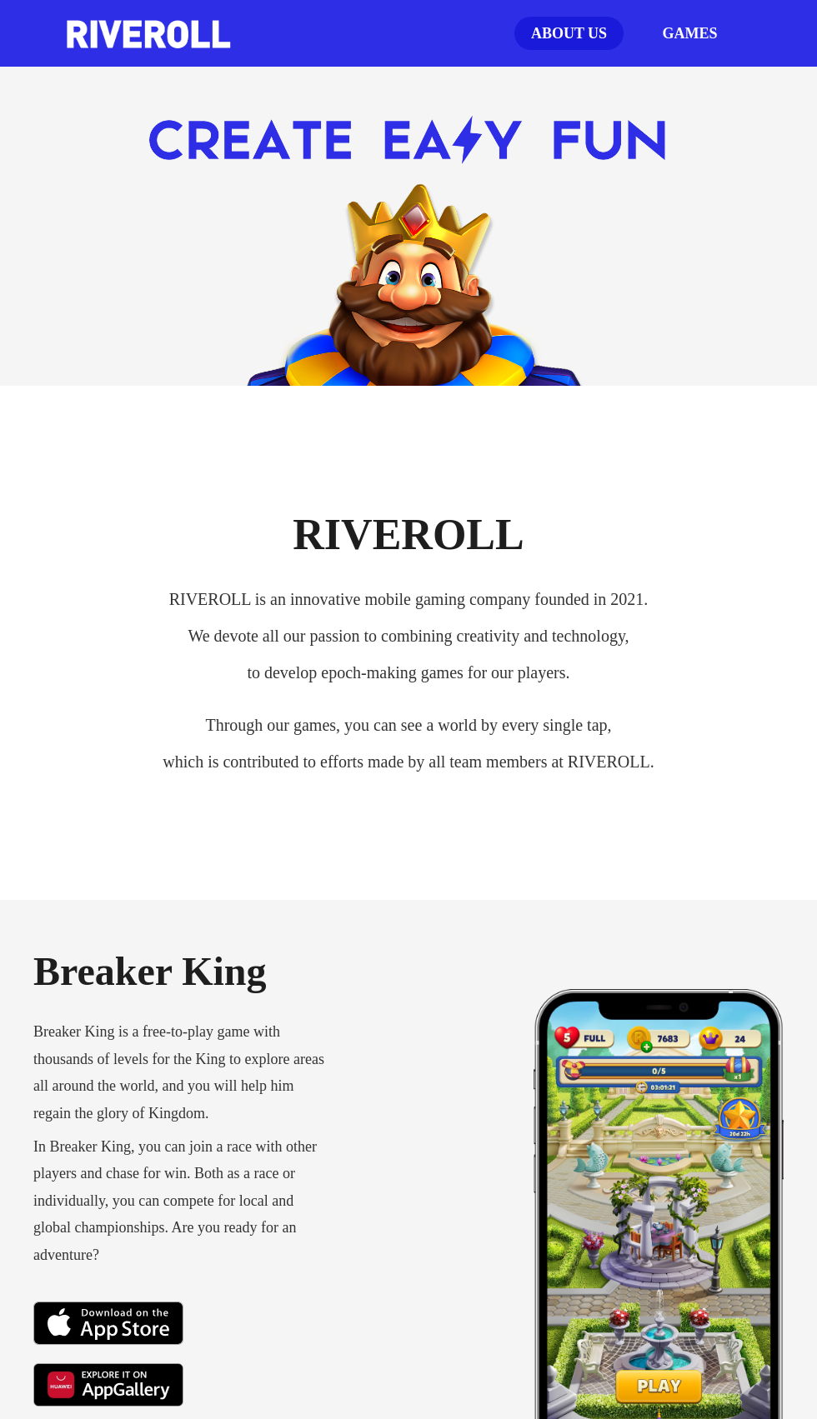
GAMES (689, 33)
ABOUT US (569, 33)
